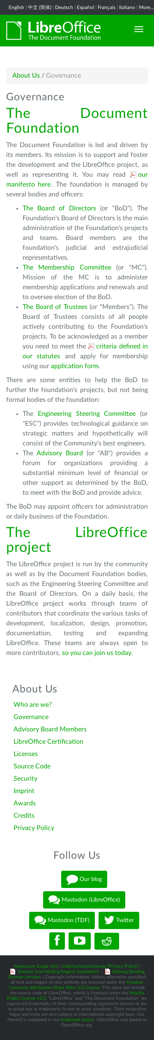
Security (25, 778)
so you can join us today (96, 653)
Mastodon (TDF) (62, 920)
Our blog (84, 879)
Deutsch (64, 7)
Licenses (26, 754)
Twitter (119, 920)
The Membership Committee (67, 267)
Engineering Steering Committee (87, 413)
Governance (31, 717)
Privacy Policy (34, 828)
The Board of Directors (59, 208)
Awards (25, 803)
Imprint (24, 791)
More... (146, 7)
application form (75, 366)
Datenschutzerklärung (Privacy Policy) (100, 966)
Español (85, 7)
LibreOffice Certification (48, 741)
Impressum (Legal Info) (36, 966)
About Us (26, 75)
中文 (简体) (39, 7)
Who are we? (33, 704)
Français (106, 7)
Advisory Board (60, 453)
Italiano (127, 7)
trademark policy (77, 1019)
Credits (24, 815)
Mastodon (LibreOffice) (84, 900)
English (16, 7)
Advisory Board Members (50, 729)
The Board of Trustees (55, 307)
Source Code (32, 766)
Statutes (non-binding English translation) (58, 971)
